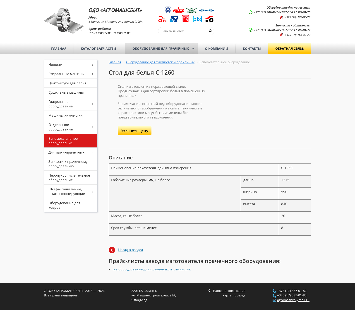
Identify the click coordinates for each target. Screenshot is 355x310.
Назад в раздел (130, 249)
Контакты (252, 48)
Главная (58, 48)
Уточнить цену (134, 130)
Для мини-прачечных (72, 152)
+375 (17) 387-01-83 (292, 295)
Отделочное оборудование (72, 126)
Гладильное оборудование (72, 103)
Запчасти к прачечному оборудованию (68, 163)
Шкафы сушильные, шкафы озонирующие (72, 191)
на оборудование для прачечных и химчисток (152, 269)
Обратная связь (289, 48)
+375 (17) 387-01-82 (292, 291)
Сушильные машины (66, 92)
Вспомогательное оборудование (63, 140)
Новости (72, 64)
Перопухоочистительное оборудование (69, 177)
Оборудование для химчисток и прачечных (160, 62)
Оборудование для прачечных (164, 48)
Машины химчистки (65, 115)
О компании (216, 48)
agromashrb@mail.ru (293, 300)
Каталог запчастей (102, 48)
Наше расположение (229, 291)
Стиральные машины (72, 74)
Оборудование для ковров (64, 205)
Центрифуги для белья (67, 83)
